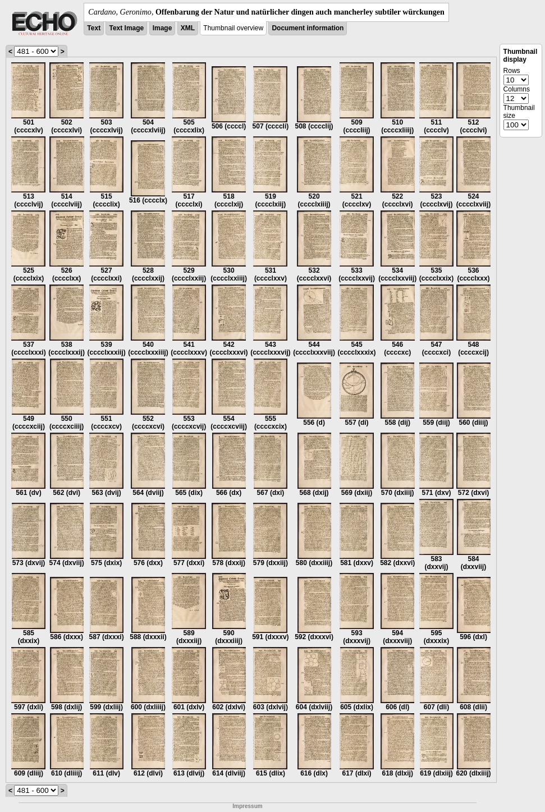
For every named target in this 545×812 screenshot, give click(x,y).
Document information (308, 28)
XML (188, 28)
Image (162, 28)
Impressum (247, 806)
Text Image (126, 28)
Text (93, 28)
